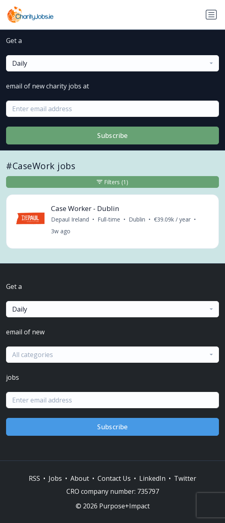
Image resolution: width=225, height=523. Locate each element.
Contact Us (114, 478)
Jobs (55, 478)
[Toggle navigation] (211, 14)
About (79, 478)
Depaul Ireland (70, 219)
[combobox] (112, 63)
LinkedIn (152, 478)
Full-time (109, 219)
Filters (112, 182)
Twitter (185, 478)
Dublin (137, 219)
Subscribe (112, 135)
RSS (34, 478)
